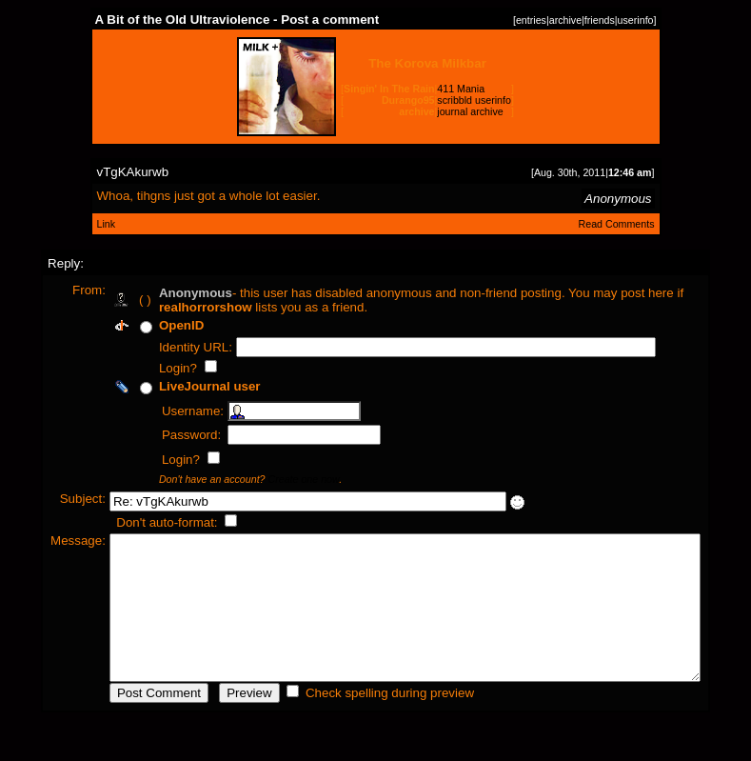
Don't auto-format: (135, 522)
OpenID (148, 325)
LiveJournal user (176, 386)
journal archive (470, 111)
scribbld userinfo (474, 100)
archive (565, 20)
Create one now (270, 479)
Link (106, 224)
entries (531, 20)
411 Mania (460, 88)
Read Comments (617, 224)
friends (599, 20)
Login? (147, 368)
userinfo (636, 20)
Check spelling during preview (356, 721)
